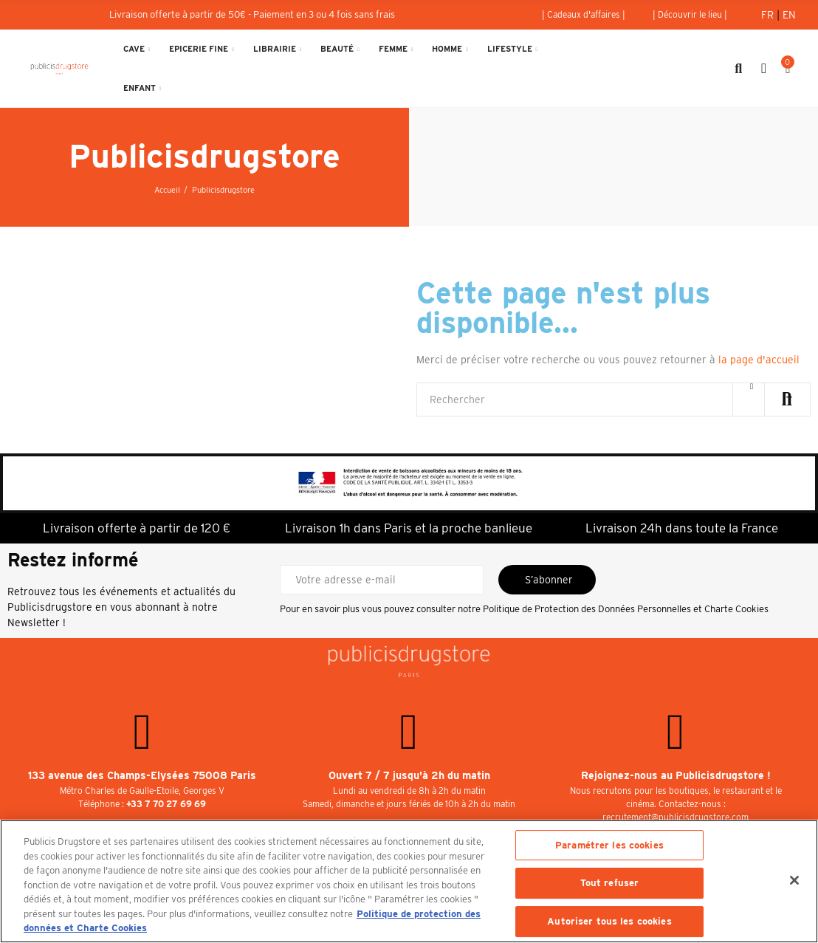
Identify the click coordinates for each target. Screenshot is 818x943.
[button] (583, 15)
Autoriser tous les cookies (609, 921)
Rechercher (787, 399)
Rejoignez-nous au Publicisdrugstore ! (676, 775)
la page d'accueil (759, 360)
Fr (769, 15)
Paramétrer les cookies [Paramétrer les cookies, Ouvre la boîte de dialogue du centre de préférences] (609, 845)
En (789, 15)
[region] (409, 881)
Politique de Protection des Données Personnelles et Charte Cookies (626, 608)
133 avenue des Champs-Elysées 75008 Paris (142, 775)
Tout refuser (609, 882)
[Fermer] (794, 880)
